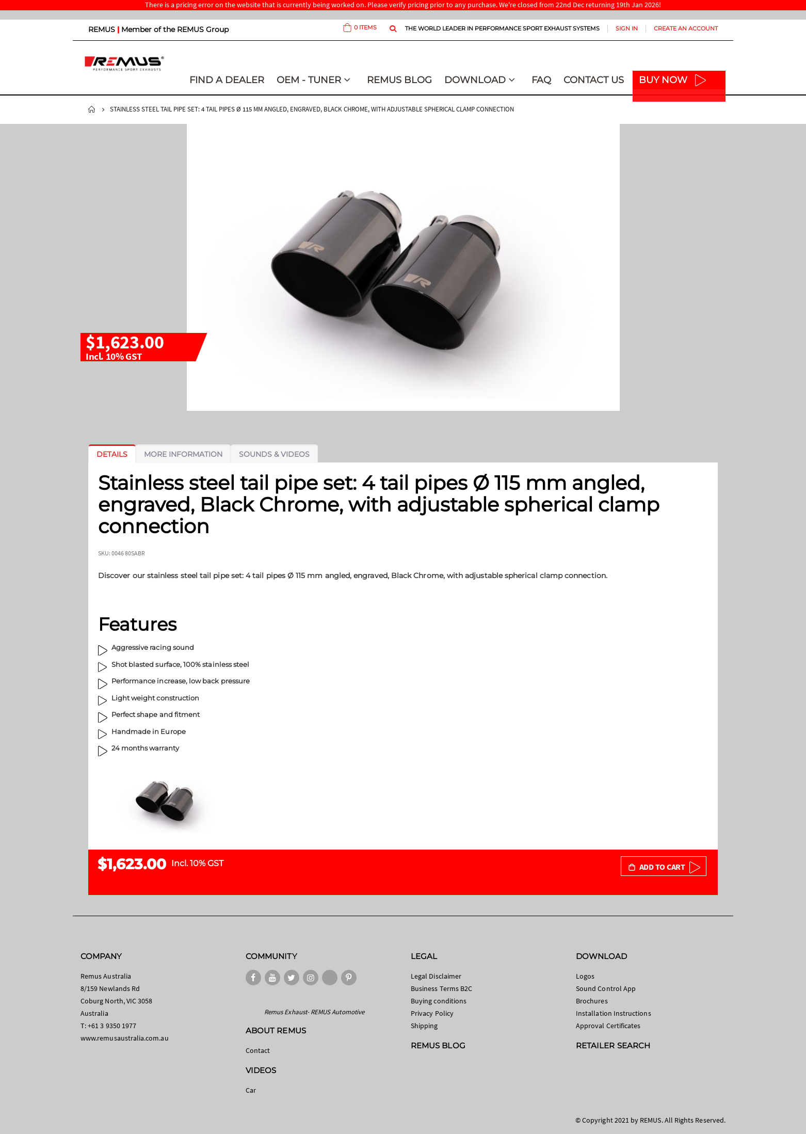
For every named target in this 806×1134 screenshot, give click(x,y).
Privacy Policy (432, 1013)
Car (251, 1090)
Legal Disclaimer (436, 976)
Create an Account (686, 28)
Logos (585, 976)
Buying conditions (438, 1000)
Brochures (592, 1000)
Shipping (424, 1025)
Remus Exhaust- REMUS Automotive (314, 1012)
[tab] (112, 454)
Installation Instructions (613, 1013)
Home (91, 109)
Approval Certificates (608, 1025)
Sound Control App (606, 988)
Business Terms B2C (441, 988)
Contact (258, 1050)
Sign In (627, 28)
